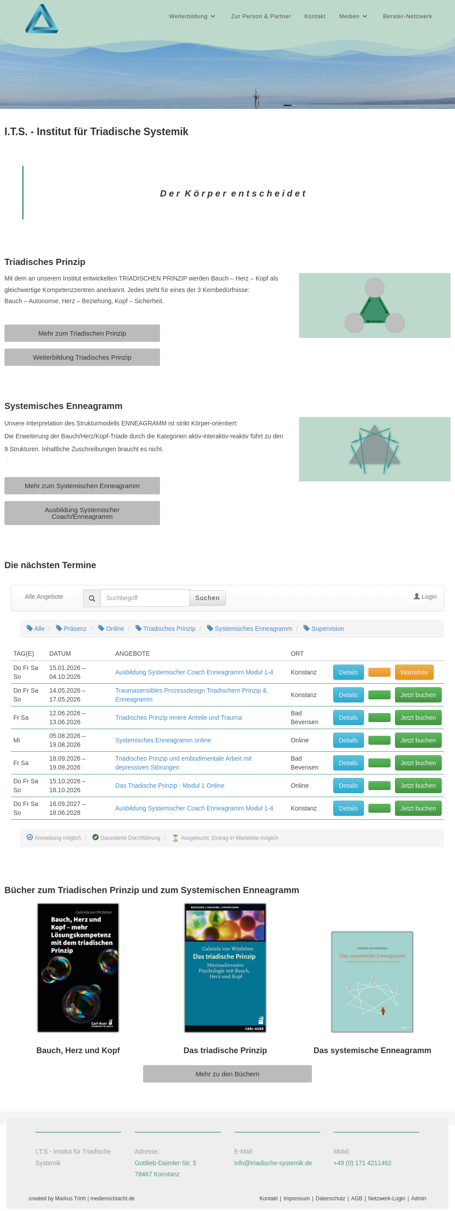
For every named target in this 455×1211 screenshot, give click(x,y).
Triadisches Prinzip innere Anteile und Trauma (178, 719)
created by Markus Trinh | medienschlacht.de (82, 1201)
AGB (356, 1201)
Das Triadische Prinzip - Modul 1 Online (169, 787)
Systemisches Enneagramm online (163, 742)
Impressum (296, 1201)
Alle (35, 630)
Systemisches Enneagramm (249, 630)
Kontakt (268, 1201)
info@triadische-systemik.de (273, 1164)
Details (348, 674)
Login (425, 598)
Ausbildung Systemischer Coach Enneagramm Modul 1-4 (194, 674)
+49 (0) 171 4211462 (362, 1164)
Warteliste (414, 674)
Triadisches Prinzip (166, 630)
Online (111, 630)
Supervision (323, 630)
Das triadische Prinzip (225, 1052)
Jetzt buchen (418, 697)
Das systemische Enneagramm (372, 1052)
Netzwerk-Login (386, 1201)
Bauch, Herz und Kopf (78, 1052)
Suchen (207, 600)
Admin (418, 1201)
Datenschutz (330, 1201)
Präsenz (71, 630)
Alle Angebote (44, 598)
